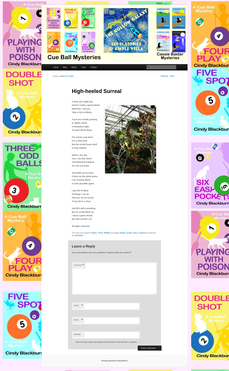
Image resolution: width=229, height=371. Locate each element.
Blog (65, 67)
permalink (79, 235)
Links (83, 67)
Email (78, 320)
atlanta (123, 233)
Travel (100, 233)
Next (173, 76)
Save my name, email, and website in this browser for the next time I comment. (106, 342)
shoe (135, 233)
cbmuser (143, 233)
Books (74, 67)
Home (55, 67)
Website (77, 334)
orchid (129, 233)
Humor (94, 233)
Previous (163, 76)
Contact (93, 67)
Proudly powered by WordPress (114, 361)
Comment (79, 265)
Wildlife (107, 233)
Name (78, 305)
